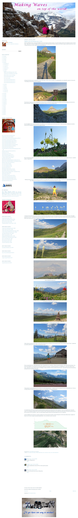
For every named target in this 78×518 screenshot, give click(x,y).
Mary (28, 469)
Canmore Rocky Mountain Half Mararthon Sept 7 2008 (10, 230)
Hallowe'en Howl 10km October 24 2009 (8, 220)
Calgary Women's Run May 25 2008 (7, 229)
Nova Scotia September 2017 (6, 166)
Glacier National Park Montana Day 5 (9, 79)
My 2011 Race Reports (15, 196)
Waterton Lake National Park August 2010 (8, 176)
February (5, 90)
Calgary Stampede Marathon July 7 (7, 257)
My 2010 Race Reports (15, 195)
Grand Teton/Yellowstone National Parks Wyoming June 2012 (11, 148)
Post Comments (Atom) (31, 493)
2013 (4, 96)
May (5, 85)
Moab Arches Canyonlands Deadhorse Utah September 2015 (11, 161)
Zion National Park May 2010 (6, 180)
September (5, 67)
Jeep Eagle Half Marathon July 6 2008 (7, 233)
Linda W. (28, 464)
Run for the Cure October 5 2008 (7, 239)
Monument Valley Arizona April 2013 (7, 162)
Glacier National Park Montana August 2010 (8, 140)
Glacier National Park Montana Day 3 (9, 82)
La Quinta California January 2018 (7, 157)
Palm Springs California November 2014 (8, 170)
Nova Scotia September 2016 (6, 165)
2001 (4, 114)
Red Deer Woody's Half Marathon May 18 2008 (9, 237)
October (5, 66)
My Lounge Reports (8, 195)
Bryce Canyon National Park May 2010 (8, 135)
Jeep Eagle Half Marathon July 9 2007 (7, 247)
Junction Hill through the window (9, 76)
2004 (4, 109)
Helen (28, 458)
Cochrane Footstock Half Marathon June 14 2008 (9, 232)
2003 (4, 111)
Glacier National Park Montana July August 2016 (39, 452)
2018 (4, 59)
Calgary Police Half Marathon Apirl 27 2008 (8, 228)
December (5, 63)
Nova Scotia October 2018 (6, 163)
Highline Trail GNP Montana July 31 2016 (10, 72)
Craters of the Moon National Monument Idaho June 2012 (10, 138)
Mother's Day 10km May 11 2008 (7, 234)
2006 (4, 106)
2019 (4, 57)
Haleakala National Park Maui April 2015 (8, 150)
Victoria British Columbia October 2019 (8, 175)
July (5, 70)
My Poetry (10, 196)
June (5, 84)
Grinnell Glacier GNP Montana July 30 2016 (10, 73)
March (5, 88)
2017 (4, 60)
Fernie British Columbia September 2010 (8, 139)
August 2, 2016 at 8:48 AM (34, 464)
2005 (4, 108)
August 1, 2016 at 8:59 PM (33, 458)
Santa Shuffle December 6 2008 (7, 241)
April (5, 87)
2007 (4, 105)
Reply (28, 461)
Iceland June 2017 (4, 152)
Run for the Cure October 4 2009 (7, 221)
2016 (4, 62)
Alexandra (10, 42)
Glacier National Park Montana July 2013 (8, 143)
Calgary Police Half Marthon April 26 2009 (8, 219)
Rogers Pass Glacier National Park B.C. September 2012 (10, 171)
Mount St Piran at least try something (9, 75)
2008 (4, 103)
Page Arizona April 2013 (5, 167)
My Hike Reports (54, 452)
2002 (4, 112)
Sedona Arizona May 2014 (6, 172)
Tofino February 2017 (5, 174)
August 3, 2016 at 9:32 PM (33, 469)
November (5, 64)
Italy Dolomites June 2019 (6, 153)
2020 (4, 56)
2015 (4, 93)
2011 (4, 99)
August (5, 69)
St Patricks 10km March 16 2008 (7, 242)
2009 (4, 102)
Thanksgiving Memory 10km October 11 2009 (9, 223)
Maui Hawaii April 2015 (5, 158)
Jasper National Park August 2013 (7, 154)
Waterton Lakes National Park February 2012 (9, 179)
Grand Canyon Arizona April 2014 (7, 147)
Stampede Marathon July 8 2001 (7, 262)
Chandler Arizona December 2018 (7, 136)
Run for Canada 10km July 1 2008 (7, 238)
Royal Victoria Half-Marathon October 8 (8, 252)
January (5, 91)
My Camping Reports (12, 194)
